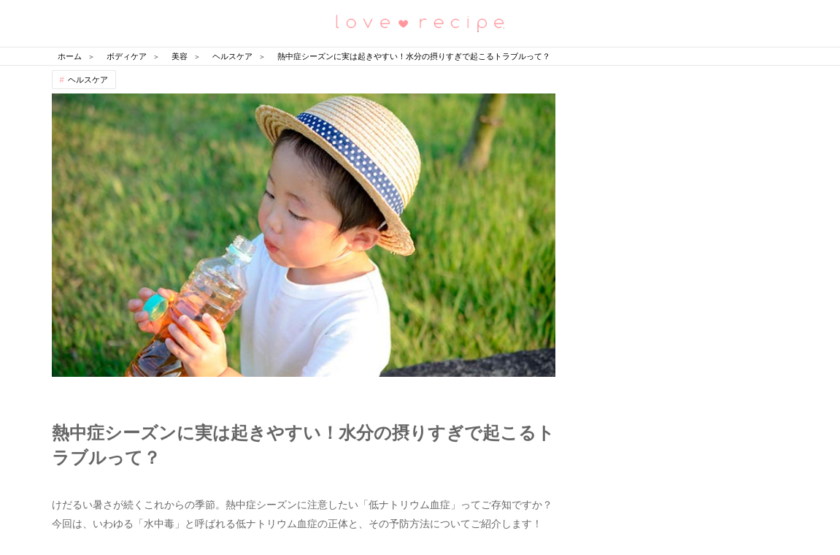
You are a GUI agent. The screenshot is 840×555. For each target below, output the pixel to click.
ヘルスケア (88, 79)
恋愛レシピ (420, 22)
